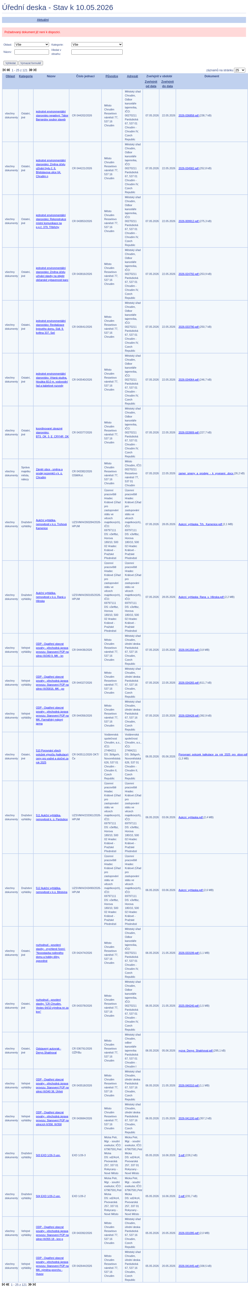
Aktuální (43, 20)
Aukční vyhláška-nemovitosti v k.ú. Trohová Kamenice (51, 524)
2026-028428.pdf (189, 715)
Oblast (10, 76)
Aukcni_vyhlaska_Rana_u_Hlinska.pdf (201, 596)
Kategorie (26, 76)
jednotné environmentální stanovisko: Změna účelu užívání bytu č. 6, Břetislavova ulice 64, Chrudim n (51, 168)
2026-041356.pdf (189, 649)
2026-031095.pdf (189, 1232)
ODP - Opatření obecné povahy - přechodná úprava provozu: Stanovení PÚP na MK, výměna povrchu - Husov (52, 1265)
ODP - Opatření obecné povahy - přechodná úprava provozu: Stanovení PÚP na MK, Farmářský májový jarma (52, 715)
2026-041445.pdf (189, 1265)
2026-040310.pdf (189, 1085)
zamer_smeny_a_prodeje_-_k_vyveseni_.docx (206, 473)
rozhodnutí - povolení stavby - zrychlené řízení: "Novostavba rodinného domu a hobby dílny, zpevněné (50, 952)
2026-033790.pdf (189, 326)
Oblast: (7, 44)
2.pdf (182, 1196)
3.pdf (182, 1155)
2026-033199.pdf (189, 952)
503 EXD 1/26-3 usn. (48, 1155)
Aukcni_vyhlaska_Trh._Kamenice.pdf (201, 524)
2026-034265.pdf (189, 682)
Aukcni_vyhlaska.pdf (191, 817)
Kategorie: (57, 44)
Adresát (132, 76)
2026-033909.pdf (189, 432)
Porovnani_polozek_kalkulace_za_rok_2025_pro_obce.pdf (213, 754)
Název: (7, 51)
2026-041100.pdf (189, 1118)
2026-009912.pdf (189, 221)
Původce (112, 76)
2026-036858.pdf (189, 115)
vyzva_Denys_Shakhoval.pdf (196, 1050)
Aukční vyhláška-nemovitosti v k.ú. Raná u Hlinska (51, 596)
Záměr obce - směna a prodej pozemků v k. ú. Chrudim (49, 473)
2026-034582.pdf (189, 168)
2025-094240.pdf (189, 1005)
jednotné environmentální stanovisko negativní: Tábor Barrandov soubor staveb (52, 115)
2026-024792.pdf (189, 273)
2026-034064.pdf (189, 379)
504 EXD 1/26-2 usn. (48, 1196)
